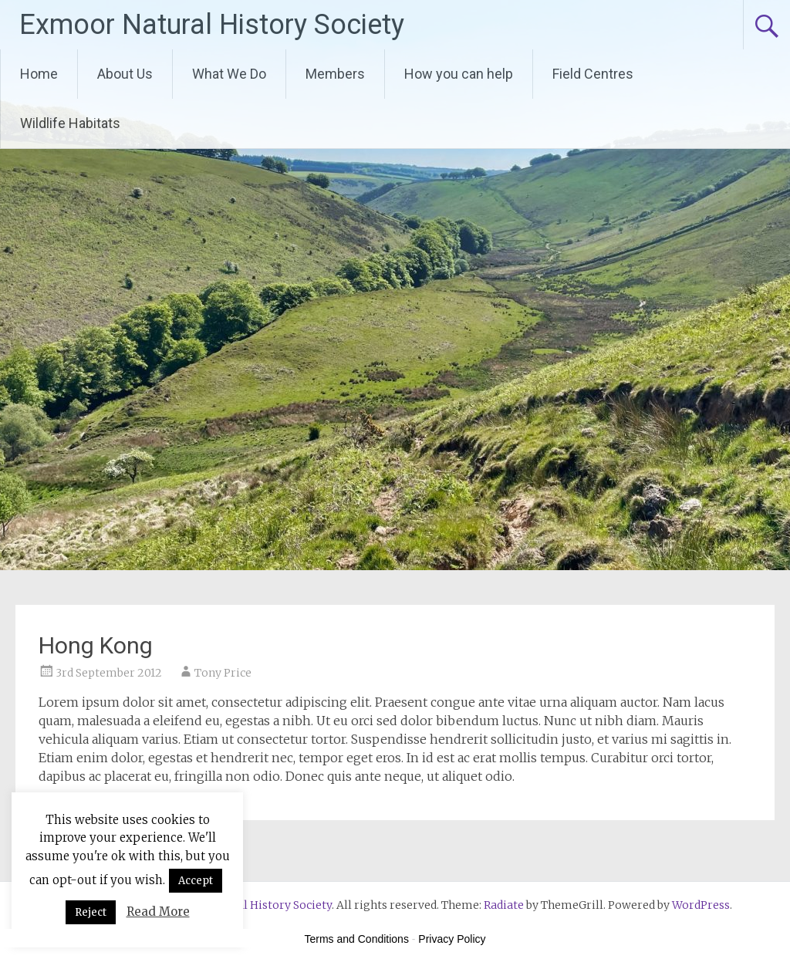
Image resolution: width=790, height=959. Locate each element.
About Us (125, 74)
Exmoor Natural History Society (211, 24)
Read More (158, 911)
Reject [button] (90, 912)
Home (39, 74)
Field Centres (592, 74)
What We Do (229, 74)
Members (335, 74)
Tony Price (223, 673)
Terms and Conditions (357, 939)
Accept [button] (195, 880)
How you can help (458, 74)
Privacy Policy (451, 939)
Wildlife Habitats (70, 123)
